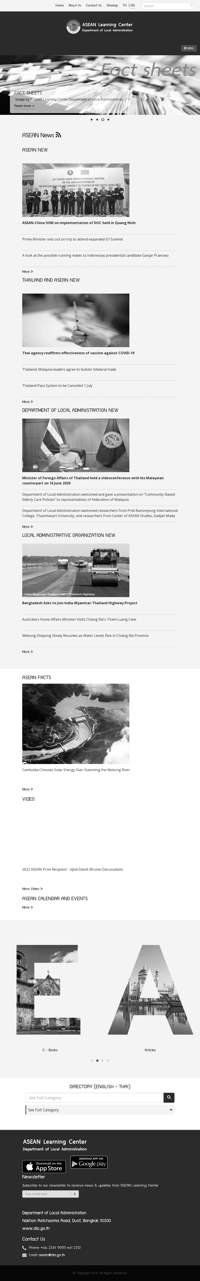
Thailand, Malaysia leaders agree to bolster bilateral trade (69, 369)
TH (125, 5)
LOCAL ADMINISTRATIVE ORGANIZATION (63, 535)
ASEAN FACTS (36, 678)
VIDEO (28, 799)
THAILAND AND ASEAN (45, 280)
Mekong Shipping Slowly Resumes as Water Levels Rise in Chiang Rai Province (85, 635)
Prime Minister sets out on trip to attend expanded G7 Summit (72, 239)
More (27, 272)
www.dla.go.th (36, 1228)
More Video (32, 889)
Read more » (24, 106)
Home (60, 5)
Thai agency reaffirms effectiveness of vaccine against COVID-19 (78, 353)
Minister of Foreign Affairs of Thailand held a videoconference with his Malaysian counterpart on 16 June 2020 (93, 481)
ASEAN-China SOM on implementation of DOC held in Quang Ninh (79, 222)
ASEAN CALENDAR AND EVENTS (55, 899)
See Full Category (43, 1109)
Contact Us (94, 5)
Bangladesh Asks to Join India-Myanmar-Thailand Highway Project (79, 603)
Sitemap (112, 5)
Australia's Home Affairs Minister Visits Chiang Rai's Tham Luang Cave (79, 619)
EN (133, 5)
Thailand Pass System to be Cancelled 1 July (57, 385)
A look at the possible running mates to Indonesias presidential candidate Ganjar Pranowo (95, 255)
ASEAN (29, 150)
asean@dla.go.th (52, 1255)
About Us (74, 5)
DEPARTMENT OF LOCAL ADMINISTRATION (64, 410)
